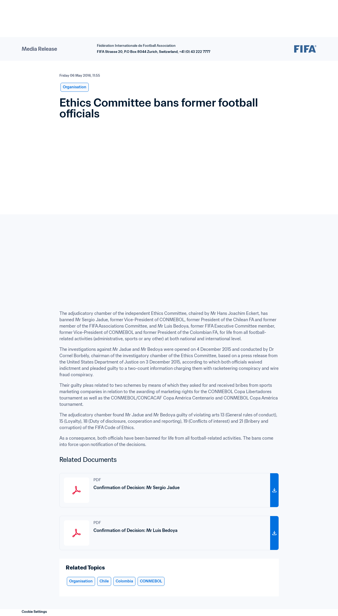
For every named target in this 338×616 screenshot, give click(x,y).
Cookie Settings (34, 611)
